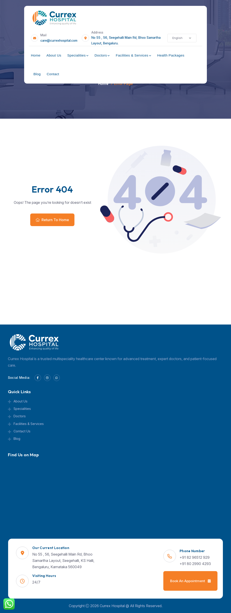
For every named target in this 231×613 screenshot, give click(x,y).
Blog (37, 74)
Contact (53, 74)
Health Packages (170, 55)
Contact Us (22, 431)
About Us (53, 55)
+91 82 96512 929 (195, 557)
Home (35, 55)
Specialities (76, 55)
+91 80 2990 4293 (195, 563)
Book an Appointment (190, 581)
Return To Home (52, 220)
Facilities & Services (132, 55)
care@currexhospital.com (58, 40)
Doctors (101, 55)
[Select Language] (181, 38)
